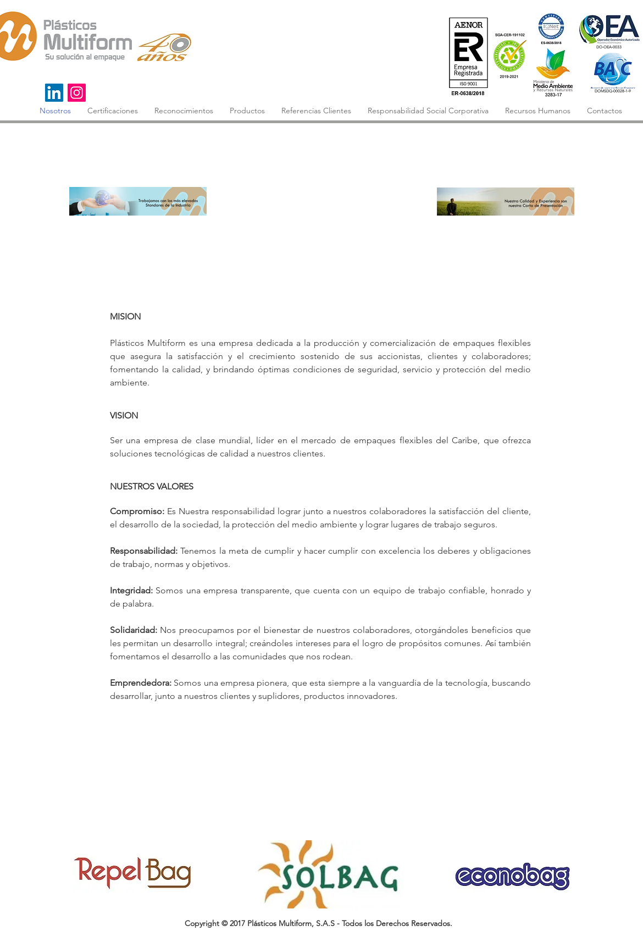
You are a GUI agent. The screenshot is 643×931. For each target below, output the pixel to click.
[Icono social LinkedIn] (54, 93)
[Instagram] (77, 93)
